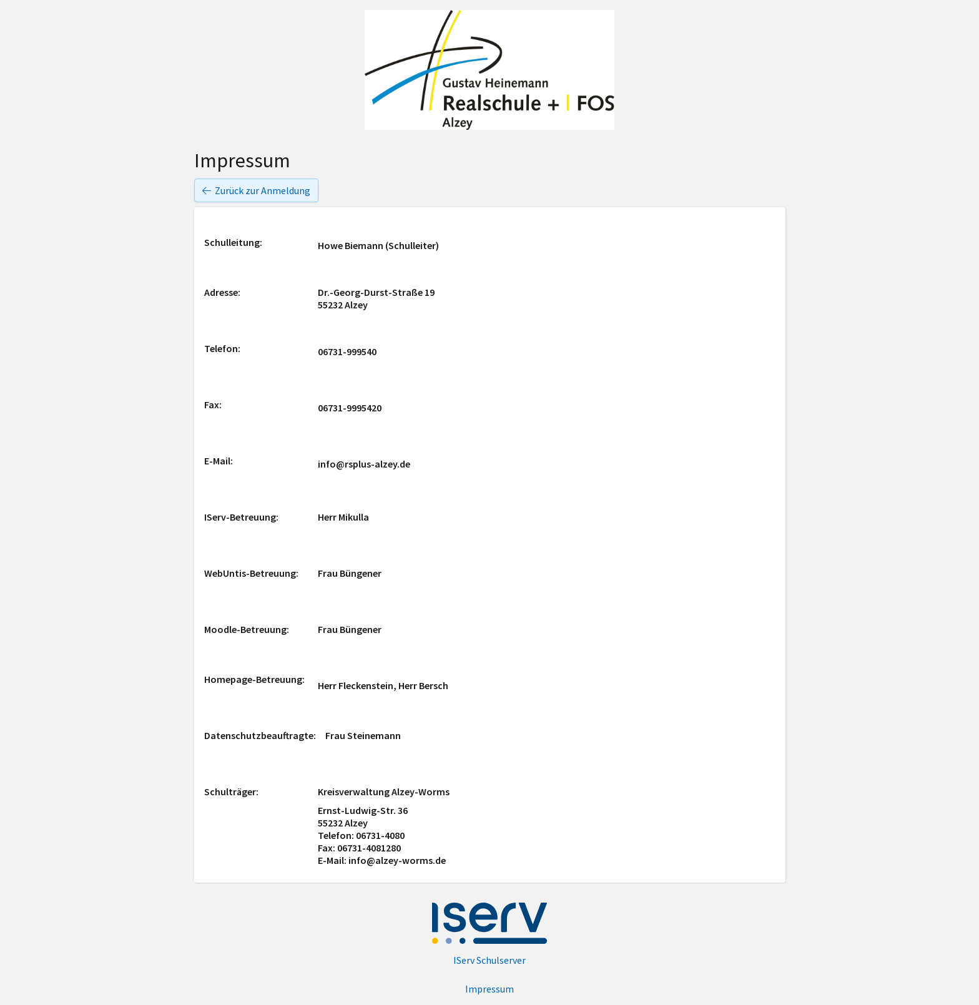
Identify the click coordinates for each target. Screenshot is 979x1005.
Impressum (489, 989)
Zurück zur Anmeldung (256, 190)
